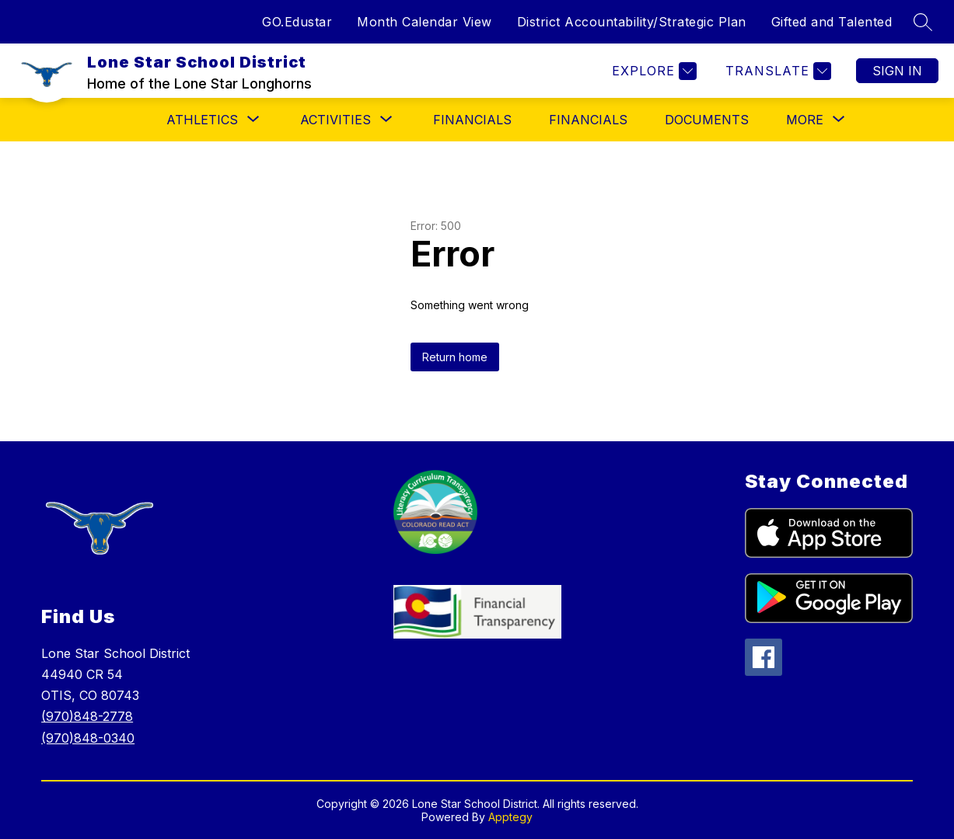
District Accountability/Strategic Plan (631, 22)
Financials (588, 119)
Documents (707, 119)
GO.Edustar (297, 22)
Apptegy (510, 816)
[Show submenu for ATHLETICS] (202, 119)
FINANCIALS (472, 119)
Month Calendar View (424, 22)
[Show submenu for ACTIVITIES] (335, 119)
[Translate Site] (776, 71)
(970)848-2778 (87, 716)
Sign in (897, 70)
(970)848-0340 (88, 738)
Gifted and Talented (832, 22)
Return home (454, 357)
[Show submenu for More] (804, 119)
